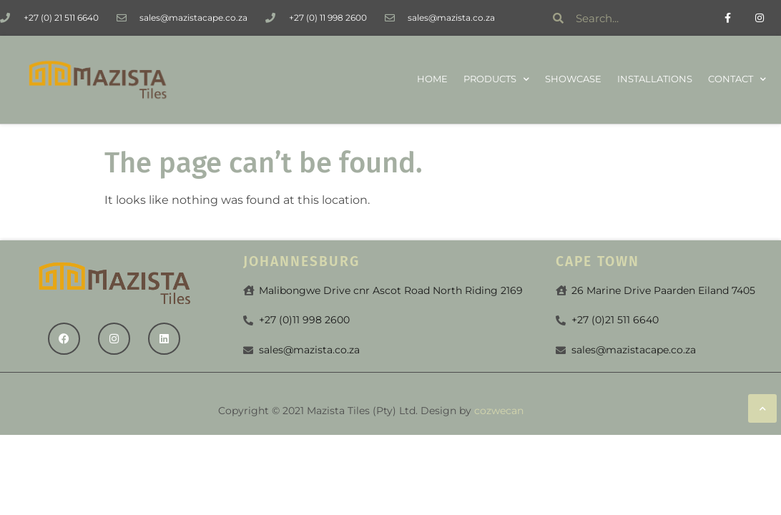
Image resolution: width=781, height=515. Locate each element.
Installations (654, 79)
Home (432, 79)
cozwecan (499, 410)
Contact (737, 79)
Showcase (573, 79)
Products (496, 79)
